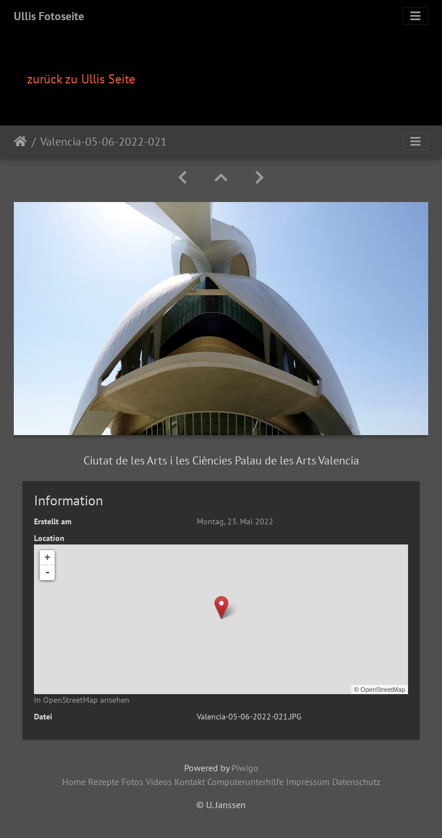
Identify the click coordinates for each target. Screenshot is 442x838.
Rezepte (103, 781)
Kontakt (189, 781)
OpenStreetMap (382, 689)
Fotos (132, 781)
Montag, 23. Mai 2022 (235, 521)
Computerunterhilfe (245, 781)
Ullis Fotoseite (49, 16)
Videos (159, 781)
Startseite (20, 141)
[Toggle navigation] (415, 16)
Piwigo (244, 768)
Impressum (308, 781)
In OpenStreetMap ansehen (81, 700)
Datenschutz (356, 781)
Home (74, 781)
